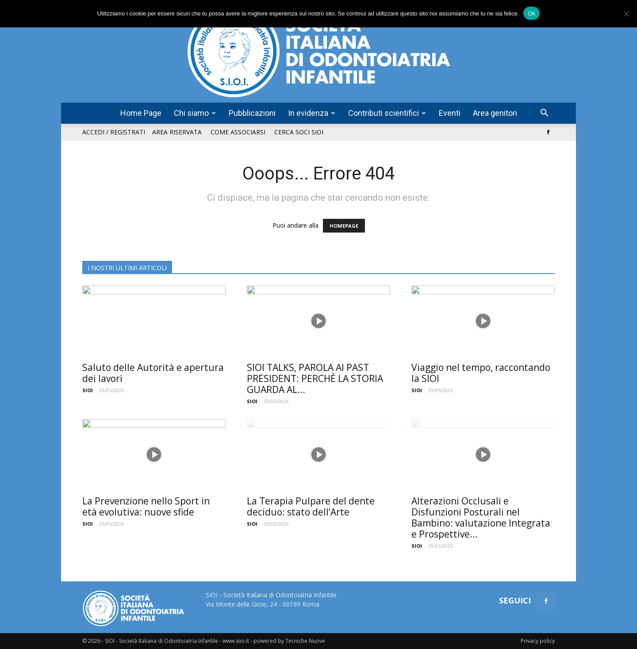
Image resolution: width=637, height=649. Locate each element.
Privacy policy (538, 641)
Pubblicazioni (252, 113)
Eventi (449, 113)
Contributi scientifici (387, 113)
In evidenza (311, 113)
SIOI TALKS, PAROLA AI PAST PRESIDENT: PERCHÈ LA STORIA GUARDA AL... (315, 378)
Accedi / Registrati (113, 132)
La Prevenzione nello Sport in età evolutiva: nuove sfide (146, 506)
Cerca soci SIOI (298, 132)
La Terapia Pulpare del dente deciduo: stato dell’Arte (311, 506)
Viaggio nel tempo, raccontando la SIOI (480, 373)
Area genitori (495, 113)
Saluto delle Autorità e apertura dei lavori (153, 373)
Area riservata (177, 132)
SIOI (87, 390)
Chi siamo (195, 113)
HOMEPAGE (344, 225)
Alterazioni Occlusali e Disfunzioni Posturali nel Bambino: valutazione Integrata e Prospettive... (480, 517)
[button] (544, 114)
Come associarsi (238, 132)
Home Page (140, 113)
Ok (531, 13)
